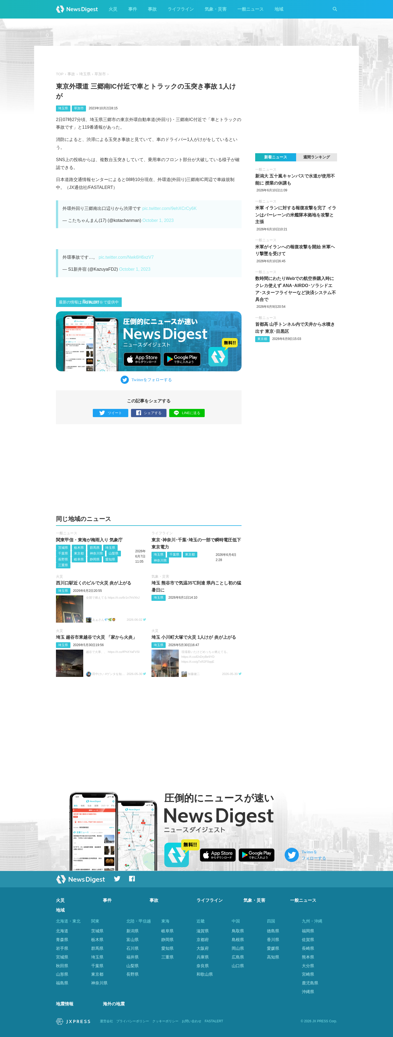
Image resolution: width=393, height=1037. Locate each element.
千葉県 (63, 553)
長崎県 (308, 948)
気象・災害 (216, 9)
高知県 (273, 957)
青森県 (62, 939)
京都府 (202, 939)
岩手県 (62, 948)
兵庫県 (202, 957)
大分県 (308, 965)
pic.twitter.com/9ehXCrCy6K (169, 208)
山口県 (238, 965)
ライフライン (181, 9)
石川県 (132, 948)
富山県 (132, 939)
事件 (132, 9)
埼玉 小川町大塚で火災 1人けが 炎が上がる (193, 637)
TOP (60, 74)
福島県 (62, 983)
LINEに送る (187, 413)
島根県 (238, 939)
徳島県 (273, 931)
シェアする (149, 413)
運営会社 (106, 1021)
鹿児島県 (310, 983)
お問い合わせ (191, 1021)
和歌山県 (204, 974)
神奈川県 (96, 553)
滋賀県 (202, 931)
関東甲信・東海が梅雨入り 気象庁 (89, 540)
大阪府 (202, 948)
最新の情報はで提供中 (89, 302)
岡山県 (238, 948)
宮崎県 (308, 974)
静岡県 (95, 559)
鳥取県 (238, 931)
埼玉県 (85, 74)
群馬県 (95, 548)
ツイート (110, 413)
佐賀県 (308, 939)
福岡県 (308, 931)
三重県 (63, 565)
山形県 (62, 974)
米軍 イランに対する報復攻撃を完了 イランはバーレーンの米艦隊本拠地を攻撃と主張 (295, 215)
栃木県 (79, 548)
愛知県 (110, 559)
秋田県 (62, 965)
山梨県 (113, 553)
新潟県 (132, 931)
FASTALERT (214, 1021)
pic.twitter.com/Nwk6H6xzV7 (126, 257)
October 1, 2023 (158, 220)
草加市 (100, 74)
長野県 (63, 559)
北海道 (62, 931)
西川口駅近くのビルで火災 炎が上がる (93, 583)
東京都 (79, 553)
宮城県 (62, 957)
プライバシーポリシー (132, 1021)
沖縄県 (308, 991)
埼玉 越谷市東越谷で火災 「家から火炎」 (96, 637)
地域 (279, 9)
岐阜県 (79, 559)
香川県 (273, 939)
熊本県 (308, 957)
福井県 (132, 957)
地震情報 (64, 1004)
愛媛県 (273, 948)
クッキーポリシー (165, 1021)
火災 (113, 9)
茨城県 (63, 548)
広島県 (238, 957)
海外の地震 (114, 1004)
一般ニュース (250, 9)
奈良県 (202, 965)
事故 (152, 9)
